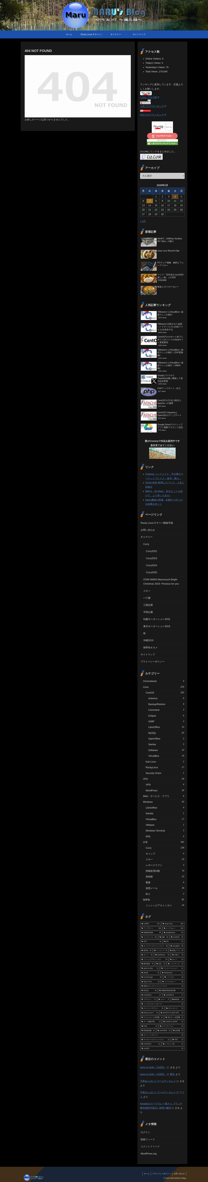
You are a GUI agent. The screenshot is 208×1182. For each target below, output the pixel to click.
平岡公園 (148, 612)
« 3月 (143, 221)
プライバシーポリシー (152, 661)
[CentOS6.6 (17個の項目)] (151, 995)
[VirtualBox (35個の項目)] (176, 946)
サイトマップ (148, 654)
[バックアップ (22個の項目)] (175, 964)
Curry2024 (151, 565)
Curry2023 (151, 558)
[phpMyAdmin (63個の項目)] (173, 933)
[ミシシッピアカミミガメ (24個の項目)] (154, 959)
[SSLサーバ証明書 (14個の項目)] (174, 1017)
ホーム (147, 1174)
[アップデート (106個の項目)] (151, 928)
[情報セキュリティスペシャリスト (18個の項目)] (162, 986)
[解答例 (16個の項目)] (177, 999)
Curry (146, 544)
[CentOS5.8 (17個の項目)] (173, 995)
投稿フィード (148, 1139)
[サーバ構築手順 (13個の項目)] (151, 1022)
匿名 (172, 1074)
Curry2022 (151, 551)
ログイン (145, 1132)
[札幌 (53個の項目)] (164, 937)
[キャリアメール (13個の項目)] (171, 1026)
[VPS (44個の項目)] (151, 942)
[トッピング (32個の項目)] (160, 951)
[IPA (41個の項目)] (173, 942)
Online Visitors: (153, 58)
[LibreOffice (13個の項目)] (164, 1031)
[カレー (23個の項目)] (176, 959)
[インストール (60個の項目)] (149, 937)
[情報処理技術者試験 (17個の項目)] (171, 991)
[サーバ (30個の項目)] (147, 955)
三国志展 (148, 605)
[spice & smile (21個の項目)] (150, 968)
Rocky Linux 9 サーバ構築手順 (157, 523)
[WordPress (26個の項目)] (162, 955)
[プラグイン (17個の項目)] (148, 999)
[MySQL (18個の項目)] (149, 991)
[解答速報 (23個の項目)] (147, 964)
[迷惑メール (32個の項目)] (176, 951)
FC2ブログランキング (153, 115)
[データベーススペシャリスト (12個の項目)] (155, 1040)
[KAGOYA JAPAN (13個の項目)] (173, 1022)
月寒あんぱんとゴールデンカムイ (158, 1081)
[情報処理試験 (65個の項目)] (151, 933)
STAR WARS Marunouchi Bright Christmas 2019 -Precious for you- (161, 581)
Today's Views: (153, 63)
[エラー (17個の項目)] (164, 999)
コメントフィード (150, 1146)
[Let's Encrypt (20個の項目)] (151, 977)
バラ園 (146, 598)
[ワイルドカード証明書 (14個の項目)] (152, 1017)
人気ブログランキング (153, 106)
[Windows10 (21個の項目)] (172, 973)
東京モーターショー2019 (156, 626)
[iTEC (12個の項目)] (177, 1040)
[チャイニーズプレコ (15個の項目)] (152, 1008)
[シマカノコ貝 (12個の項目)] (173, 1044)
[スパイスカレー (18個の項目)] (172, 982)
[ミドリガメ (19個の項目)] (174, 977)
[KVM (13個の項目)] (149, 1026)
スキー (146, 591)
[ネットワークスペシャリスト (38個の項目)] (154, 946)
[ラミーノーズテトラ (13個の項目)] (162, 1035)
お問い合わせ (148, 530)
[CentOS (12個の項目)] (162, 1049)
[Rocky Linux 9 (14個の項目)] (149, 1013)
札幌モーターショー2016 (156, 619)
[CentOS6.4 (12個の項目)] (150, 1044)
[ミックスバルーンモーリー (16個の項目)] (162, 1004)
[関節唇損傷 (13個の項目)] (148, 1031)
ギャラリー (147, 537)
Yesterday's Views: (155, 67)
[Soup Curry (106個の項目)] (172, 924)
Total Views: (152, 71)
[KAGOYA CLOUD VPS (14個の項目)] (172, 1013)
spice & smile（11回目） (153, 1067)
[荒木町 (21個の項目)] (150, 973)
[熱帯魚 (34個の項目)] (146, 951)
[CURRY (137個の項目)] (150, 924)
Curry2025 (151, 572)
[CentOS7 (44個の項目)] (177, 937)
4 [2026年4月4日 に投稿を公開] (175, 196)
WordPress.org (149, 1153)
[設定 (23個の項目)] (160, 964)
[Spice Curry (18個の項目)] (150, 982)
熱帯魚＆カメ (150, 647)
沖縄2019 (148, 640)
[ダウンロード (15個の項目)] (174, 1008)
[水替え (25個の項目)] (177, 955)
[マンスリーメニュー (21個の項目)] (172, 968)
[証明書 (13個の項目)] (178, 1031)
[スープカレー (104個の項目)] (173, 928)
